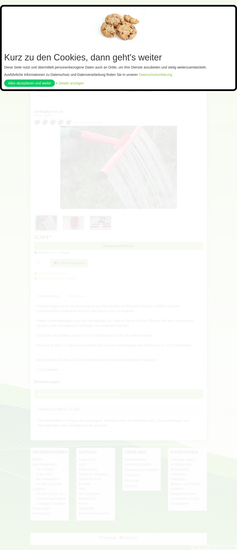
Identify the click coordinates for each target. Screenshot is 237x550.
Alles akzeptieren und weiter (29, 83)
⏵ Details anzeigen (70, 83)
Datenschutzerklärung (155, 75)
